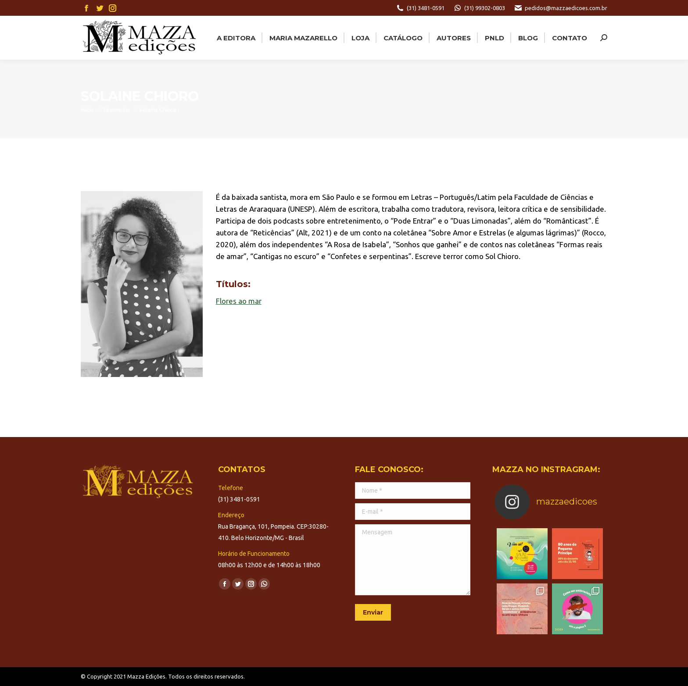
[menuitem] (235, 38)
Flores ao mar (239, 301)
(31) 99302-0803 (479, 7)
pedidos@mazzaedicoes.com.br (560, 7)
